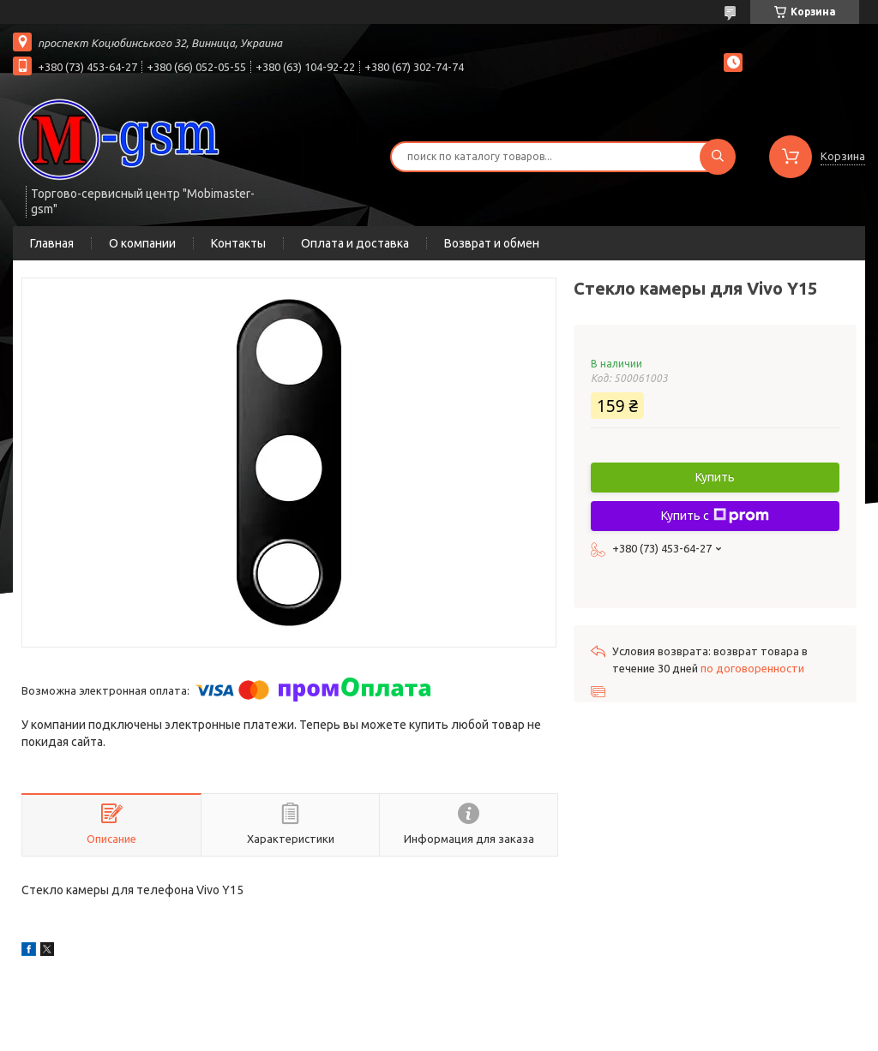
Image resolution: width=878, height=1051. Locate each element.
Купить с (715, 515)
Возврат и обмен (491, 243)
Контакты (238, 243)
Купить (715, 477)
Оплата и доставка (355, 243)
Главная (52, 243)
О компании (142, 243)
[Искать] (718, 157)
